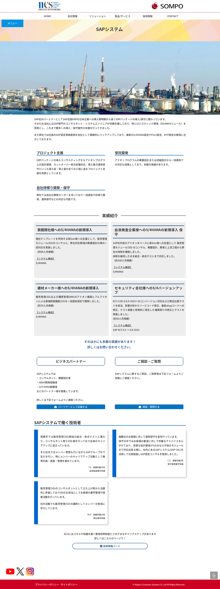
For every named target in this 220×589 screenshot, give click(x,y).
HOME (47, 16)
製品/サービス (122, 16)
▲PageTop (214, 575)
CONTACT (172, 16)
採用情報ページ (111, 546)
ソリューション (97, 16)
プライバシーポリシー (47, 584)
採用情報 (147, 16)
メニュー (12, 23)
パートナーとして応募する (72, 407)
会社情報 (72, 16)
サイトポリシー (69, 584)
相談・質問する (151, 407)
